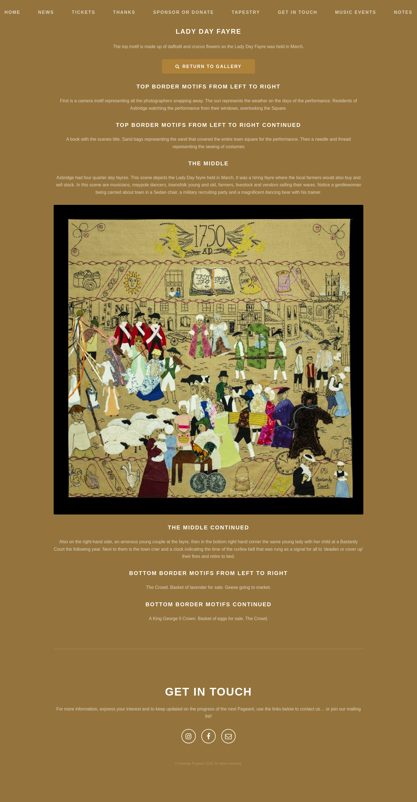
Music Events (355, 12)
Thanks (124, 12)
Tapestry (246, 12)
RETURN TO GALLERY (212, 66)
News (46, 12)
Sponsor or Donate (183, 12)
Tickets (83, 12)
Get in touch (297, 12)
